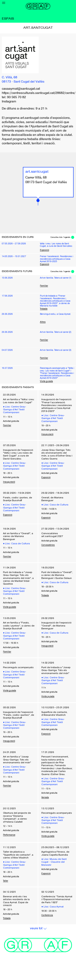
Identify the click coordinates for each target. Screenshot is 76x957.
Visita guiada (46, 381)
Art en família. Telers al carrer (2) (55, 332)
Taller (5, 880)
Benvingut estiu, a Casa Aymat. (55, 314)
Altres (43, 322)
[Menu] (3, 3)
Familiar (44, 285)
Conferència (47, 915)
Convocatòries (48, 545)
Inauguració (47, 434)
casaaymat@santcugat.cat (21, 88)
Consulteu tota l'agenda (60, 237)
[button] (38, 202)
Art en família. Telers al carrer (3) (55, 350)
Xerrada (45, 797)
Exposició (44, 250)
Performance (9, 835)
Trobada (43, 308)
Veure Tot (36, 928)
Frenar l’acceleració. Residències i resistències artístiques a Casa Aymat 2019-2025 (56, 259)
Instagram (9, 101)
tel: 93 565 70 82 (14, 97)
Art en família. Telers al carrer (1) (55, 277)
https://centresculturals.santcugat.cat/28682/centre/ (38, 93)
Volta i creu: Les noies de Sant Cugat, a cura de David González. (56, 244)
